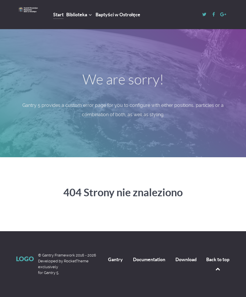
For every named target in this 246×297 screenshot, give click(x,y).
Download (186, 259)
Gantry (115, 259)
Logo (25, 258)
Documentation (149, 259)
